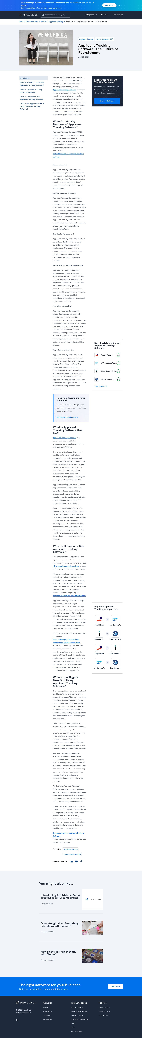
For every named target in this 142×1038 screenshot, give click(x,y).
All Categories (77, 1031)
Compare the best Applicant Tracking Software (68, 834)
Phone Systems (77, 1007)
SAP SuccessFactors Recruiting (114, 363)
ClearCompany (107, 379)
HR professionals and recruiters (66, 566)
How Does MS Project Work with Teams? (58, 953)
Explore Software (107, 101)
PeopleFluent (106, 355)
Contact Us (48, 1011)
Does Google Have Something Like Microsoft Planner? (60, 925)
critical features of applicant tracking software (68, 155)
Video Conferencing (79, 1011)
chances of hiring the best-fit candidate (69, 596)
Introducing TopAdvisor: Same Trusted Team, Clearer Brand (60, 896)
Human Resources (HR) (104, 39)
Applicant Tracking (86, 39)
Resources (47, 1019)
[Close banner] (119, 5)
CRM (73, 1023)
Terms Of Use (104, 1011)
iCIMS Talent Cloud (109, 371)
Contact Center (77, 1015)
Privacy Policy (104, 1007)
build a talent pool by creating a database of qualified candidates (66, 641)
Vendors (46, 1015)
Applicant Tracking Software (64, 438)
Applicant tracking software (64, 90)
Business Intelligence (79, 1019)
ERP (72, 1027)
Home (45, 1007)
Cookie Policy (104, 1015)
